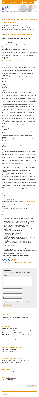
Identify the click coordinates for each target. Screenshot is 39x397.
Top (3, 396)
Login (20, 2)
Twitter (17, 262)
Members (31, 2)
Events (10, 2)
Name (4, 287)
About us (5, 2)
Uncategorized (9, 262)
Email (4, 292)
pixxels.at (5, 394)
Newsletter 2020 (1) (26, 337)
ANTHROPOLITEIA (6, 360)
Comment (5, 275)
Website (4, 297)
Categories (4, 371)
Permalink (29, 262)
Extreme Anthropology (15, 362)
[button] (3, 260)
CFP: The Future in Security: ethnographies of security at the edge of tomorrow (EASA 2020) (19, 339)
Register (25, 2)
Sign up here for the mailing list (9, 349)
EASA (15, 2)
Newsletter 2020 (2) (15, 337)
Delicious (25, 262)
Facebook (21, 262)
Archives (4, 379)
